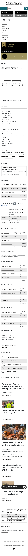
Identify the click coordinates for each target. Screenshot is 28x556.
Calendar (4, 30)
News (23, 85)
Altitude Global (4, 236)
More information (6, 487)
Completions (5, 35)
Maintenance (5, 37)
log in (17, 50)
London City (21, 156)
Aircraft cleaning (19, 84)
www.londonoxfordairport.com (10, 169)
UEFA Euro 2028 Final (12, 371)
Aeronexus (3, 217)
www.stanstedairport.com (11, 345)
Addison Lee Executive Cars (7, 270)
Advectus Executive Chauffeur (8, 273)
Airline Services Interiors (6, 316)
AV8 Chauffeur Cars (5, 277)
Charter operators (16, 80)
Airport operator (7, 85)
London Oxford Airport (8, 167)
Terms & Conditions (8, 545)
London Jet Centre (5, 196)
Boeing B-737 (22, 209)
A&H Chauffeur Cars (6, 266)
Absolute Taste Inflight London (8, 289)
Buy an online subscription (8, 50)
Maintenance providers (9, 82)
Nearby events (17, 85)
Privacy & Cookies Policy (18, 545)
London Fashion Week (12, 361)
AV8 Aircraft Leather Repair (7, 323)
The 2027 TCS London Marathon (15, 368)
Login (18, 12)
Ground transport (21, 82)
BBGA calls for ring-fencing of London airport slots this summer (16, 510)
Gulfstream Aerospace (6, 244)
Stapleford (17, 154)
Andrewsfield (15, 152)
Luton (13, 156)
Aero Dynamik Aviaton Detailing (8, 312)
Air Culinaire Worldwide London (8, 293)
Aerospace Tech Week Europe (14, 364)
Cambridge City (4, 156)
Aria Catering (4, 296)
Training (4, 39)
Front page (4, 24)
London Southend (9, 158)
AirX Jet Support (5, 233)
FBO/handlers (7, 80)
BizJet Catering (4, 300)
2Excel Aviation (4, 212)
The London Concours (12, 357)
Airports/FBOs (5, 28)
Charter (3, 33)
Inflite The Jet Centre (6, 192)
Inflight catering (8, 84)
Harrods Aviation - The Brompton (9, 184)
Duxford (10, 154)
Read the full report (7, 395)
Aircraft (3, 26)
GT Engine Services (5, 240)
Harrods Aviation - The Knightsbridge (9, 188)
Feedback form (8, 256)
